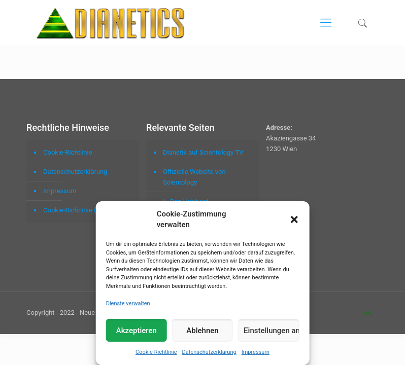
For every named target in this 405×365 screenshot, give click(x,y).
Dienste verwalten (128, 303)
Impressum (255, 352)
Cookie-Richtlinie (156, 352)
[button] (294, 219)
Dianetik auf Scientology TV (203, 152)
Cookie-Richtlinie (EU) (75, 210)
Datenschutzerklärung (209, 352)
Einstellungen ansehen (271, 330)
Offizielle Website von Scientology (194, 177)
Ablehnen (202, 330)
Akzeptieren (136, 330)
